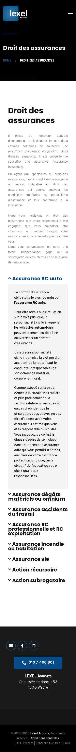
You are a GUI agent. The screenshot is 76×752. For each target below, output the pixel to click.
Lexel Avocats (39, 733)
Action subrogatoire (38, 580)
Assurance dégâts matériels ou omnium (36, 496)
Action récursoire (34, 569)
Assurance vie (30, 559)
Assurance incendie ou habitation (36, 546)
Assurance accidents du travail (38, 511)
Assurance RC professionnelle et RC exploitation (35, 529)
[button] (38, 278)
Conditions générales (45, 738)
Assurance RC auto (37, 278)
